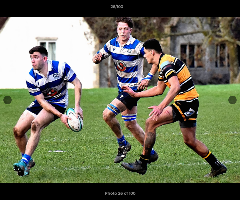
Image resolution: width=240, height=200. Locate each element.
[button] (216, 8)
